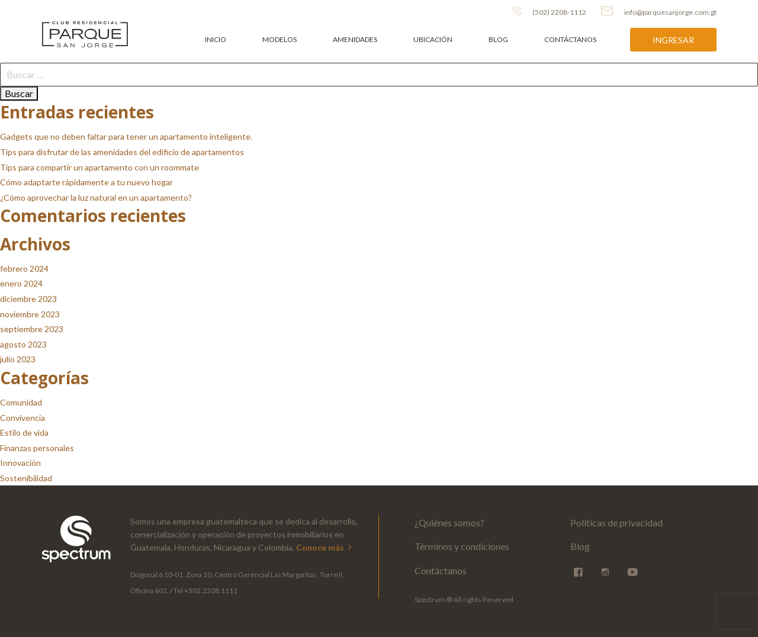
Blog (498, 39)
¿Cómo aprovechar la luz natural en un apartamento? (96, 197)
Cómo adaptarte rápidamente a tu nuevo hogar (86, 182)
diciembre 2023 (28, 299)
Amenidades (355, 39)
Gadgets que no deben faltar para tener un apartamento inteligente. (126, 136)
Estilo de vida (24, 432)
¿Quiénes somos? (449, 522)
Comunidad (21, 402)
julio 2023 (18, 359)
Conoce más (325, 547)
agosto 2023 (23, 344)
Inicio (215, 39)
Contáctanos (570, 39)
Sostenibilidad (26, 478)
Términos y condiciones (462, 546)
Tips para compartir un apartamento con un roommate (99, 167)
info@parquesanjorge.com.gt (659, 11)
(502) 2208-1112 (549, 11)
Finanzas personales (37, 448)
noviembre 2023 (30, 314)
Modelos (279, 39)
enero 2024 (21, 283)
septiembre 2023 (31, 329)
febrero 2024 (24, 268)
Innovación (20, 463)
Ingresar (673, 40)
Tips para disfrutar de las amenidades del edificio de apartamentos (122, 152)
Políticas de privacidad (616, 522)
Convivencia (22, 418)
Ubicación (432, 39)
